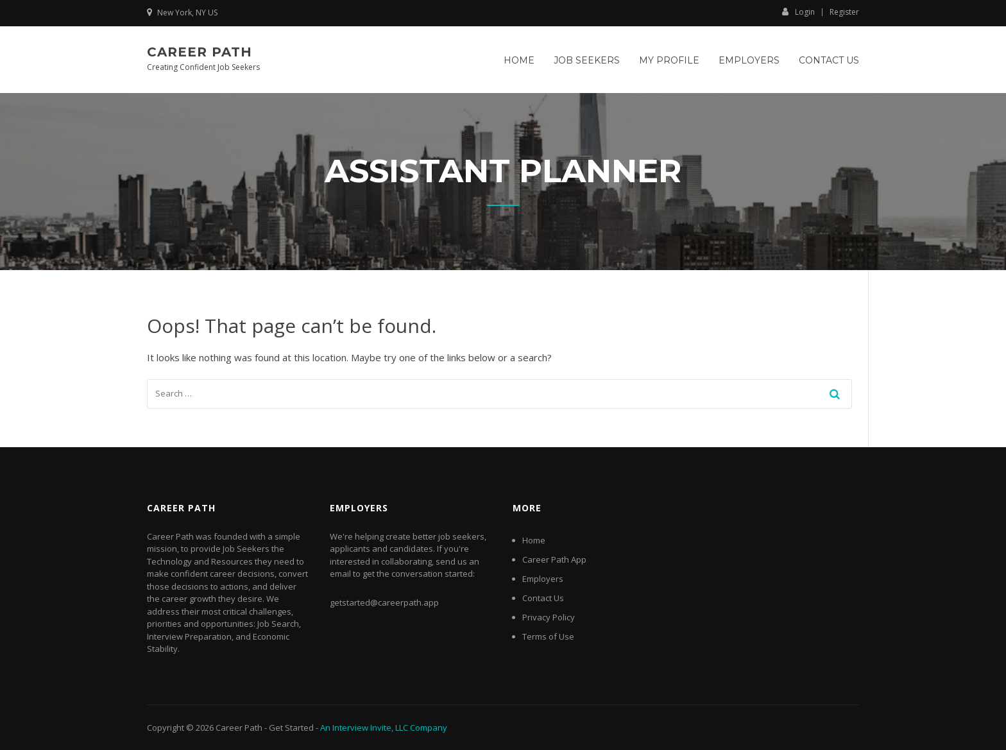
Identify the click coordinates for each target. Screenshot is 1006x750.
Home (519, 60)
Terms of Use (548, 636)
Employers (749, 60)
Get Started (291, 727)
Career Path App (554, 559)
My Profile (669, 60)
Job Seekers (587, 60)
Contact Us (829, 60)
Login (798, 11)
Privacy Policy (548, 617)
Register (844, 12)
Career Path (199, 52)
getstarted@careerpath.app (384, 602)
